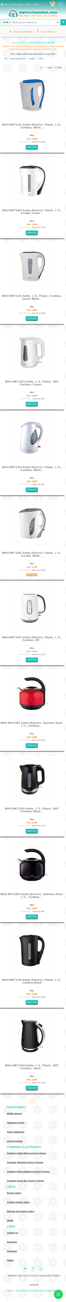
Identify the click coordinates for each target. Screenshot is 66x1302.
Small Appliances (17, 49)
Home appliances (15, 1132)
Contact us (12, 1233)
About (36, 4)
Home (5, 4)
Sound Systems (33, 49)
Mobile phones (14, 1113)
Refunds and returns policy (20, 1211)
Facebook (12, 1242)
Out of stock (31, 575)
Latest (17, 4)
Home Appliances (40, 46)
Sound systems (15, 1141)
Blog (28, 4)
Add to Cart (31, 147)
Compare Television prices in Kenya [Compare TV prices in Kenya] (25, 1162)
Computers (17, 46)
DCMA (10, 1220)
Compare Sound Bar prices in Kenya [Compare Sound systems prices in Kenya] (25, 1181)
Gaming (27, 46)
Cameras (6, 46)
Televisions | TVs (49, 49)
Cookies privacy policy (18, 1202)
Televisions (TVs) (15, 1123)
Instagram (12, 1251)
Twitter (10, 1260)
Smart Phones (56, 46)
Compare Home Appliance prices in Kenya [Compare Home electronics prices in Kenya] (28, 1171)
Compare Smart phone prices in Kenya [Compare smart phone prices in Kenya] (26, 1153)
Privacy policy (14, 1193)
